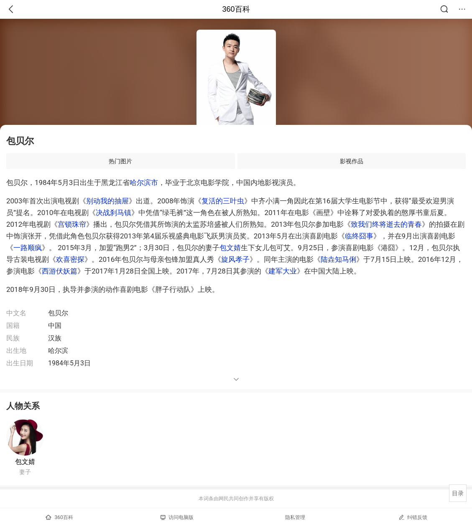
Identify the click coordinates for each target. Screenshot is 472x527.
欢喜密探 (70, 259)
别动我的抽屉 (107, 201)
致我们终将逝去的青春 (386, 224)
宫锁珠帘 (72, 224)
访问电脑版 (177, 517)
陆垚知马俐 (338, 259)
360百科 (236, 9)
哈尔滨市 (144, 182)
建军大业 (282, 271)
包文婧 (230, 247)
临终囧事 (359, 236)
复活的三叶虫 (223, 201)
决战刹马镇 (113, 212)
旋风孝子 (235, 259)
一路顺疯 (27, 247)
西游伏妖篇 (59, 271)
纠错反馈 (412, 517)
